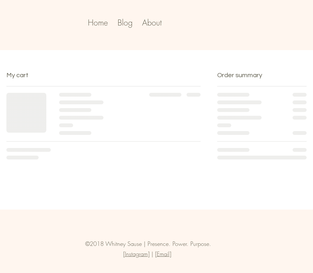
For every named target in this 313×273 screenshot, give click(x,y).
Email (163, 254)
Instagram (136, 254)
